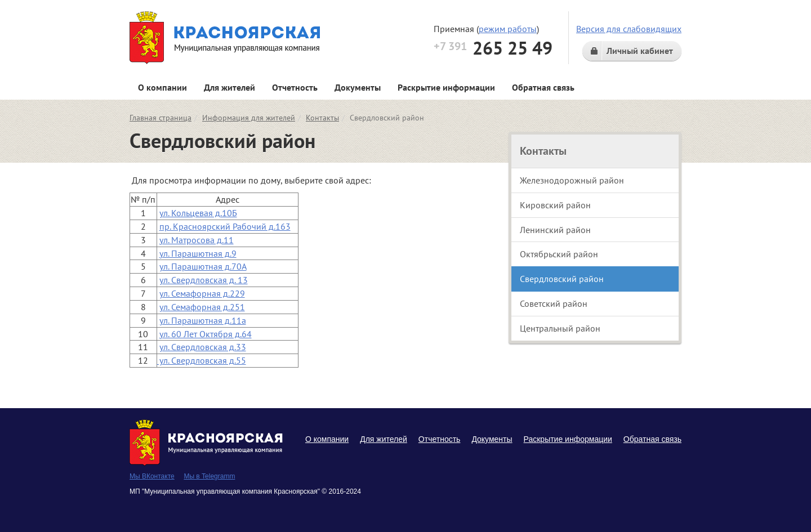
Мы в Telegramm (209, 476)
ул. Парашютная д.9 (198, 253)
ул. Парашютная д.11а (202, 320)
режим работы (508, 28)
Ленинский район (555, 229)
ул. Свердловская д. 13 (203, 279)
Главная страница (160, 118)
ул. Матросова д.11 (196, 239)
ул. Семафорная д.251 (202, 306)
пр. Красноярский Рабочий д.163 (225, 226)
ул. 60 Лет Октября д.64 (205, 333)
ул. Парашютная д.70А (203, 266)
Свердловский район (562, 278)
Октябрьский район (559, 254)
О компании (162, 87)
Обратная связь (543, 87)
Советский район (553, 303)
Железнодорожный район (572, 180)
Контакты (322, 118)
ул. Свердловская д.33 (202, 346)
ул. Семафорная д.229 (202, 293)
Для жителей (229, 87)
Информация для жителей (248, 118)
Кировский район (555, 205)
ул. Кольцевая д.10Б (198, 212)
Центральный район (560, 328)
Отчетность (295, 87)
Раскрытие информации (446, 87)
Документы (358, 87)
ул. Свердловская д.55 (201, 360)
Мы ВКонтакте (152, 476)
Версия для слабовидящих (628, 28)
